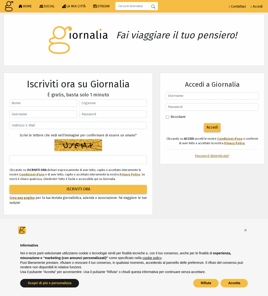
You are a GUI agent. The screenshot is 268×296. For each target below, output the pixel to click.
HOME (25, 6)
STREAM (101, 6)
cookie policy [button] (152, 258)
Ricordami (178, 117)
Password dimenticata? (212, 156)
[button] (245, 230)
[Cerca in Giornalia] (153, 6)
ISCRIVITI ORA (78, 189)
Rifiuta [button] (206, 283)
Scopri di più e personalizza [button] (49, 283)
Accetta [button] (234, 283)
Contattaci (237, 6)
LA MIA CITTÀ (74, 6)
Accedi (257, 6)
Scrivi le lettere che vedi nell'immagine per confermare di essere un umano (78, 135)
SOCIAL (47, 6)
